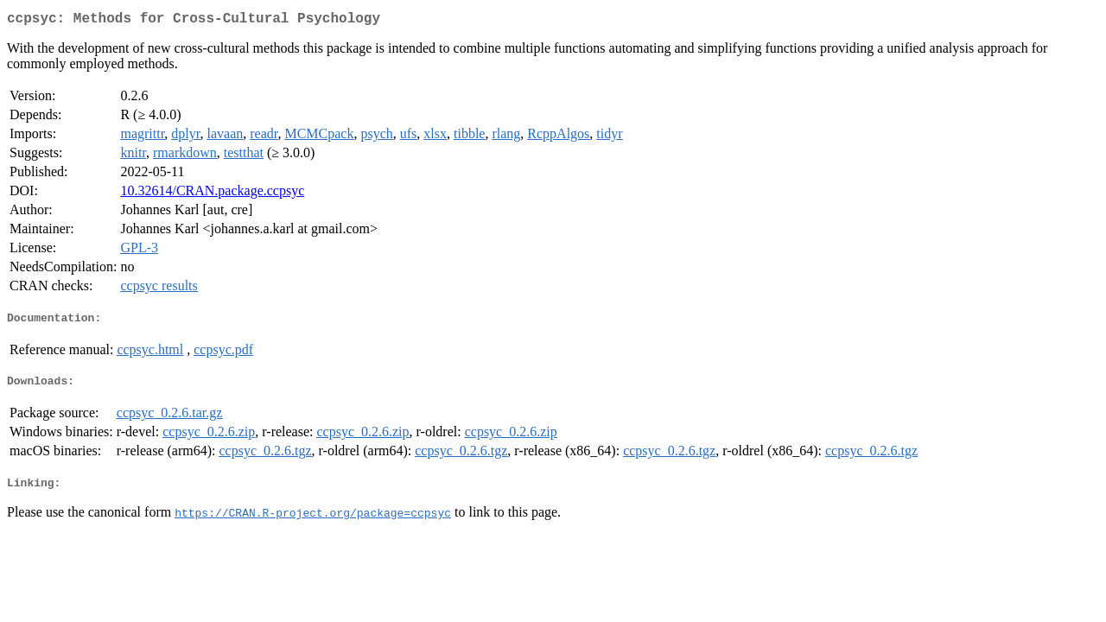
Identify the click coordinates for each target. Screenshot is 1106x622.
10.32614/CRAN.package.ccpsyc (212, 194)
